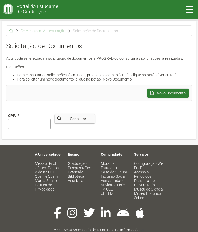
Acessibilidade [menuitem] (112, 180)
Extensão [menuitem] (75, 172)
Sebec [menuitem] (139, 198)
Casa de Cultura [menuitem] (114, 172)
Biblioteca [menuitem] (76, 176)
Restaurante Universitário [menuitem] (144, 182)
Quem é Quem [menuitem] (46, 176)
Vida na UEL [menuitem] (45, 172)
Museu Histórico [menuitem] (147, 193)
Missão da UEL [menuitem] (47, 163)
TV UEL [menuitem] (107, 189)
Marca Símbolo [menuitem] (47, 180)
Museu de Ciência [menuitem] (148, 189)
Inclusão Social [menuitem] (113, 176)
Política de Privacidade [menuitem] (44, 187)
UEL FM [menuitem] (107, 193)
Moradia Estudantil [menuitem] (109, 165)
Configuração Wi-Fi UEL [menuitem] (148, 165)
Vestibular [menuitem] (76, 180)
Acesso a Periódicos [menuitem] (142, 174)
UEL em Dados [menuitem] (47, 168)
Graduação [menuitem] (77, 163)
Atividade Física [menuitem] (114, 185)
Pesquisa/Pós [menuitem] (79, 168)
